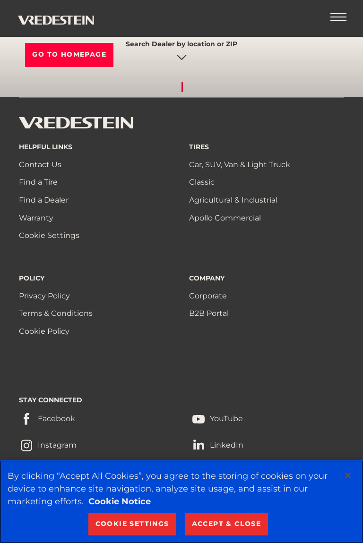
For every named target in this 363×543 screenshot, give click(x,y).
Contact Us (40, 164)
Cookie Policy (44, 331)
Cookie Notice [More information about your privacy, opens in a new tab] (119, 501)
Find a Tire (38, 182)
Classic (202, 182)
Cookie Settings (49, 235)
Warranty (36, 217)
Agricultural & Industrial (233, 199)
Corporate (208, 295)
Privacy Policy (44, 295)
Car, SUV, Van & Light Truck (239, 164)
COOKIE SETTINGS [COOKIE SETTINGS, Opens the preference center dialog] (132, 523)
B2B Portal (209, 313)
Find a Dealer (44, 199)
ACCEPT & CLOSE (226, 523)
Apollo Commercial (225, 217)
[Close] (347, 475)
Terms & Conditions (56, 313)
